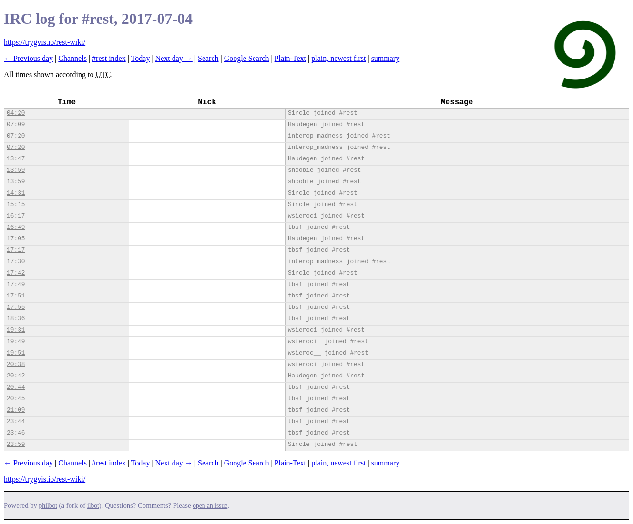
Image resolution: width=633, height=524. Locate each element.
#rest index (109, 58)
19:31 (16, 330)
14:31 (16, 193)
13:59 (16, 170)
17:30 (16, 261)
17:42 (16, 273)
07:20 (16, 135)
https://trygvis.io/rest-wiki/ (44, 42)
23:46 (16, 432)
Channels (72, 58)
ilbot (93, 505)
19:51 (16, 352)
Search (208, 58)
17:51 (16, 295)
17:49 (16, 284)
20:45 (16, 398)
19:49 (16, 341)
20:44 (16, 387)
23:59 (16, 444)
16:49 (16, 227)
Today (140, 58)
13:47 (16, 158)
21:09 (16, 410)
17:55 (16, 307)
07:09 (16, 124)
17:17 (16, 250)
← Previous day (28, 58)
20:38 (16, 364)
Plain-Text (290, 58)
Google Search (246, 58)
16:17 (16, 215)
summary (385, 58)
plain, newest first (338, 58)
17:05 (16, 238)
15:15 (16, 204)
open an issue (210, 505)
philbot (48, 505)
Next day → (174, 58)
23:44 (16, 421)
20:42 (16, 375)
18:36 (16, 318)
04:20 (16, 113)
